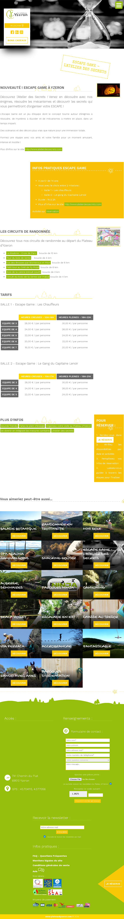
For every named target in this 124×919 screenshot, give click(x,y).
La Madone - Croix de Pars (22, 253)
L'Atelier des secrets (63, 430)
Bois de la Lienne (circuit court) (24, 272)
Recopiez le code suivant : (87, 789)
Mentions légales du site (47, 860)
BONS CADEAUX (17, 40)
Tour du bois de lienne (19, 258)
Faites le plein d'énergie (32, 426)
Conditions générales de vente (51, 865)
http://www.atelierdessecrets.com (43, 149)
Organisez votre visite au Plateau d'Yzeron (68, 426)
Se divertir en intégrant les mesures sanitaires (25, 430)
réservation (52, 211)
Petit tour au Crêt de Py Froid (23, 267)
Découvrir (19, 535)
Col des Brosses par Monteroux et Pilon (28, 262)
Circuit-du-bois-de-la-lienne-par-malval (28, 276)
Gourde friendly (9, 426)
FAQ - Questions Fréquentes (50, 855)
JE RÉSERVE (105, 439)
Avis (38, 871)
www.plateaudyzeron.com (58, 916)
